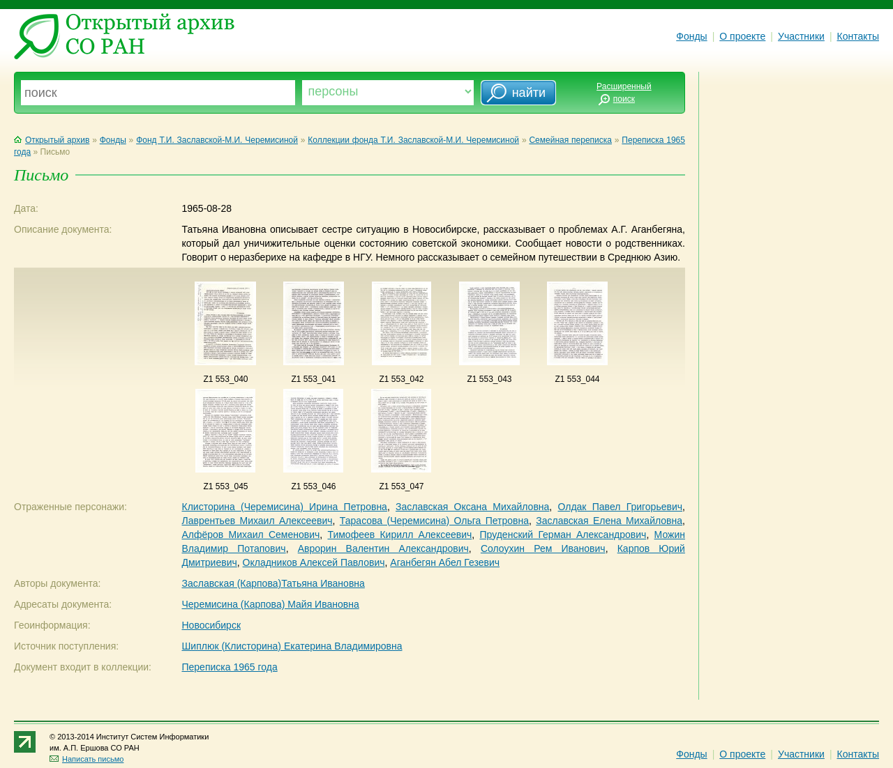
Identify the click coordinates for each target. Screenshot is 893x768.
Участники (801, 36)
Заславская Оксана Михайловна (472, 506)
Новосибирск (211, 625)
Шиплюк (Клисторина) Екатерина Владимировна (291, 646)
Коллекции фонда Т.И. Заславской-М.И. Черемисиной (413, 140)
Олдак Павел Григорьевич (620, 506)
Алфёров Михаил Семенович (250, 534)
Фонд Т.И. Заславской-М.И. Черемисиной (217, 140)
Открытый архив (51, 140)
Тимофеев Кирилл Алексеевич (399, 534)
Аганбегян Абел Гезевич (445, 562)
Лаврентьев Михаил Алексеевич (256, 520)
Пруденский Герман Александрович (562, 534)
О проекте (742, 36)
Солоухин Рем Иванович (543, 548)
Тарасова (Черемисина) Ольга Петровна (434, 520)
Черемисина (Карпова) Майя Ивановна (270, 604)
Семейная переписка (570, 140)
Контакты (858, 36)
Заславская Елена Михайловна (609, 520)
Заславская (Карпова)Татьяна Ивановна (272, 583)
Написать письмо (86, 759)
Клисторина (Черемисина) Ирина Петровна (284, 506)
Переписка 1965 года (229, 667)
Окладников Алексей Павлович (314, 562)
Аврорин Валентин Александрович (383, 548)
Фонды (691, 36)
